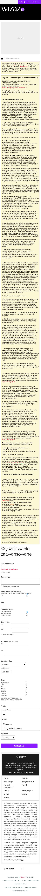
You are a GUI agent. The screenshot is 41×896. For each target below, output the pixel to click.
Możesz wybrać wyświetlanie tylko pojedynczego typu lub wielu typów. (11, 698)
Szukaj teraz (19, 746)
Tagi (2, 602)
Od (14, 626)
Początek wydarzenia (9, 641)
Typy (3, 680)
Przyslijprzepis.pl (27, 791)
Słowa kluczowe (7, 564)
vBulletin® (22, 877)
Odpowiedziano (7, 609)
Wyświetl (4, 734)
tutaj (22, 860)
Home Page (6, 710)
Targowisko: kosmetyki (12, 729)
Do (14, 630)
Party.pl (24, 785)
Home (4, 715)
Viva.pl (6, 794)
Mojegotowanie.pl (28, 782)
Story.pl (6, 798)
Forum (4, 719)
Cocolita (24, 794)
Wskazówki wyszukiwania (9, 569)
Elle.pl (6, 778)
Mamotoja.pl (8, 782)
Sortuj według (6, 661)
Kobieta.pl (25, 778)
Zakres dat (5, 622)
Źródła (3, 706)
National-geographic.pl (8, 786)
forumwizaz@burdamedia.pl (15, 463)
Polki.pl (6, 791)
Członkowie (5, 577)
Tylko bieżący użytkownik (16, 591)
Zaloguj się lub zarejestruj (29, 2)
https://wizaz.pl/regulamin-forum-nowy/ (14, 87)
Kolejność (5, 668)
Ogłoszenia (7, 724)
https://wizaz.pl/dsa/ (8, 382)
